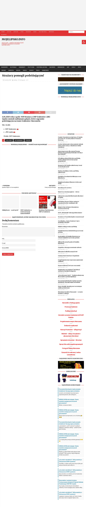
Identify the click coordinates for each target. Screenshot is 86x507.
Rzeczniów (28, 31)
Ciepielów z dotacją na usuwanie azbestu (69, 247)
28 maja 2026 (62, 278)
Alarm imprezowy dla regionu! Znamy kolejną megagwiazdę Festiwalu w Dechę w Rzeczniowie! (70, 153)
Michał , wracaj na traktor (65, 405)
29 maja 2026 (62, 193)
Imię (3, 238)
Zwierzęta (11, 70)
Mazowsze (52, 67)
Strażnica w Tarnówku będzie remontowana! (71, 217)
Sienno (34, 31)
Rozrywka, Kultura (42, 67)
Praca (38, 70)
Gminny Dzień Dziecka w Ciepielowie (68, 255)
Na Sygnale (13, 67)
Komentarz (5, 226)
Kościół (18, 70)
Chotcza (9, 31)
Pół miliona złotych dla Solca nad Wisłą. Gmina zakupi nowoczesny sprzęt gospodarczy (69, 160)
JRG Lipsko (9, 140)
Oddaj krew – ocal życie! (10, 210)
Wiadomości (4, 67)
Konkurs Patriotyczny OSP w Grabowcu (46, 211)
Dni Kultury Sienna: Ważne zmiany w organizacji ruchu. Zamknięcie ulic (68, 202)
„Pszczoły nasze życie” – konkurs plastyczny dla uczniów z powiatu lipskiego (71, 276)
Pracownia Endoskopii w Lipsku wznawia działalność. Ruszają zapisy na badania (70, 281)
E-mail (3, 243)
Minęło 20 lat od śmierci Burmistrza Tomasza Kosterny (68, 207)
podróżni (28, 140)
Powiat (3, 31)
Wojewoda (3, 34)
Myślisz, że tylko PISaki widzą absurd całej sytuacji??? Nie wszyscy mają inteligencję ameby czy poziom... (69, 453)
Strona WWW (5, 248)
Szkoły (73, 67)
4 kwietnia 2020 (7, 80)
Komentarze (45, 70)
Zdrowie (3, 70)
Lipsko (21, 31)
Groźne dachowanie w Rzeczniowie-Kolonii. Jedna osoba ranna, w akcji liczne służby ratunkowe (70, 145)
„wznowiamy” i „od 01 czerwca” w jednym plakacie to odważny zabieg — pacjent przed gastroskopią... (70, 427)
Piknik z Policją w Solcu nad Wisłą (67, 226)
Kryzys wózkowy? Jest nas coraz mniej (69, 265)
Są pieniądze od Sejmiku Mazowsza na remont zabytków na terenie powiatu (69, 237)
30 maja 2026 (62, 189)
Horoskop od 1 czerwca (64, 187)
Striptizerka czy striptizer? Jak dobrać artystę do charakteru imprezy (69, 270)
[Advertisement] (43, 17)
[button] (84, 42)
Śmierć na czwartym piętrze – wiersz (68, 192)
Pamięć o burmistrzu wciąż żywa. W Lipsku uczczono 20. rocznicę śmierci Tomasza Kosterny (70, 138)
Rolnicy (31, 70)
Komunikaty (22, 67)
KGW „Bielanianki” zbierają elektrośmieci (70, 212)
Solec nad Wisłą (42, 31)
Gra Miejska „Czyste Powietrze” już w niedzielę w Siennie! (68, 221)
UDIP (68, 67)
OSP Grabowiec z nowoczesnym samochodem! (26, 211)
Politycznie (31, 67)
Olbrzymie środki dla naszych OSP (67, 251)
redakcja (15, 80)
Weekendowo (61, 67)
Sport (79, 67)
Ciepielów (15, 31)
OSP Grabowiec (19, 140)
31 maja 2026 (62, 141)
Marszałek (51, 31)
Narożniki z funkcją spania (71, 303)
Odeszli (25, 70)
